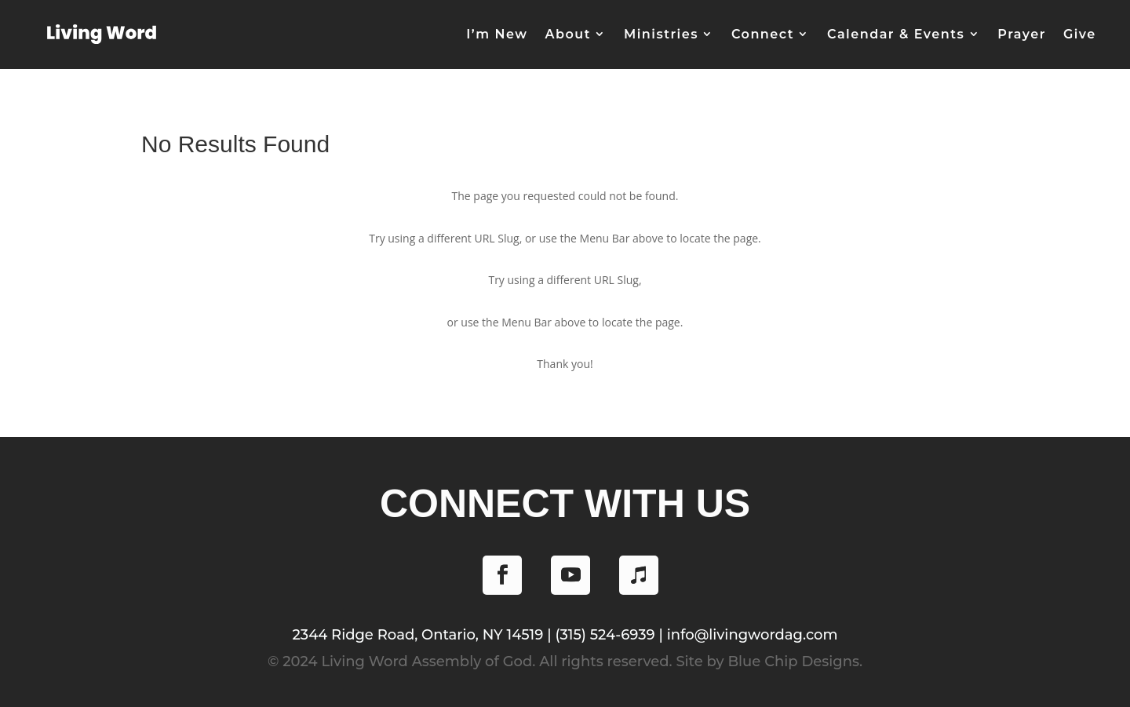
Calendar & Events (895, 34)
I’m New (496, 34)
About (567, 34)
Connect (762, 34)
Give (1079, 34)
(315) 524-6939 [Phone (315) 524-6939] (604, 634)
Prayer (1021, 34)
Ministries (661, 34)
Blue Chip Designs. (794, 661)
